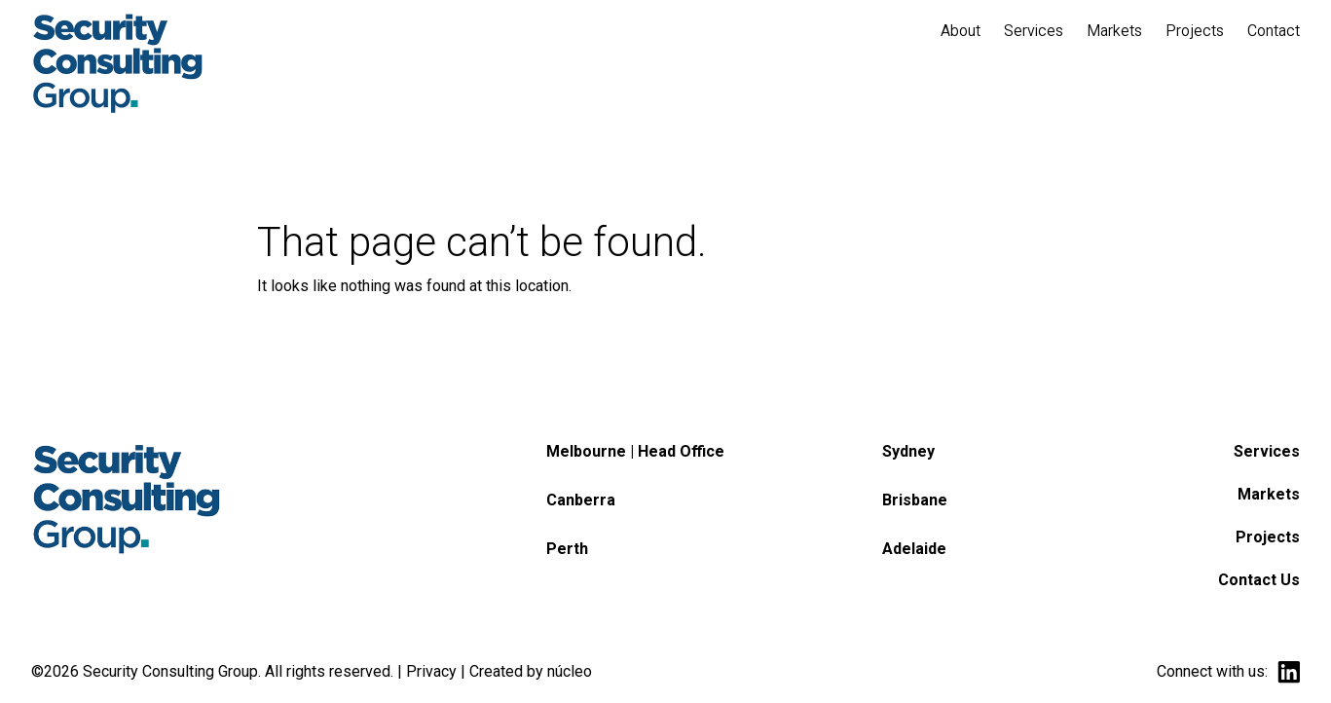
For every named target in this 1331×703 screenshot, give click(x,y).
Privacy (431, 671)
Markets (1269, 494)
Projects (1268, 537)
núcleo (569, 671)
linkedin (1288, 672)
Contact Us (1259, 580)
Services (1267, 451)
